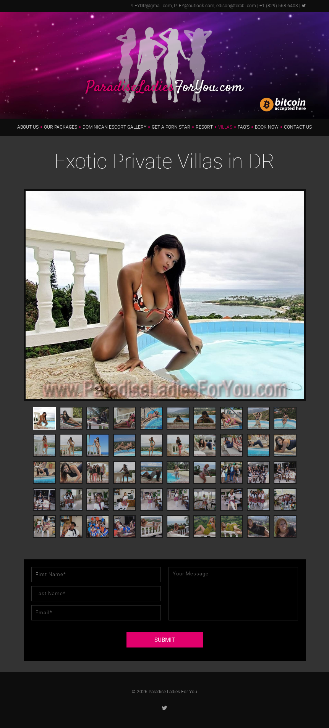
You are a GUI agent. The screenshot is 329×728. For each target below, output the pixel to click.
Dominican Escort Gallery (114, 127)
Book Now (267, 127)
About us (28, 127)
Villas (225, 127)
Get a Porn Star (171, 127)
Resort (204, 127)
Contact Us (298, 127)
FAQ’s (244, 127)
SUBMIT (164, 639)
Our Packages (60, 127)
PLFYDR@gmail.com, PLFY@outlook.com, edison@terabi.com (193, 5)
